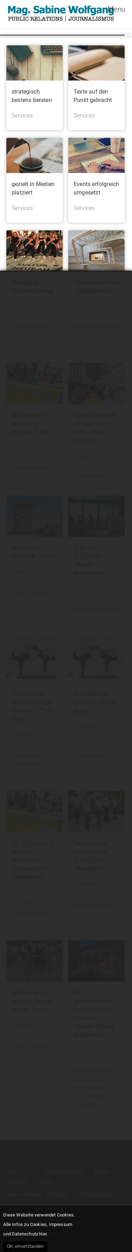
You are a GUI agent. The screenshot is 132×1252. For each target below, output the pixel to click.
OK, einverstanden (25, 1246)
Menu (116, 9)
